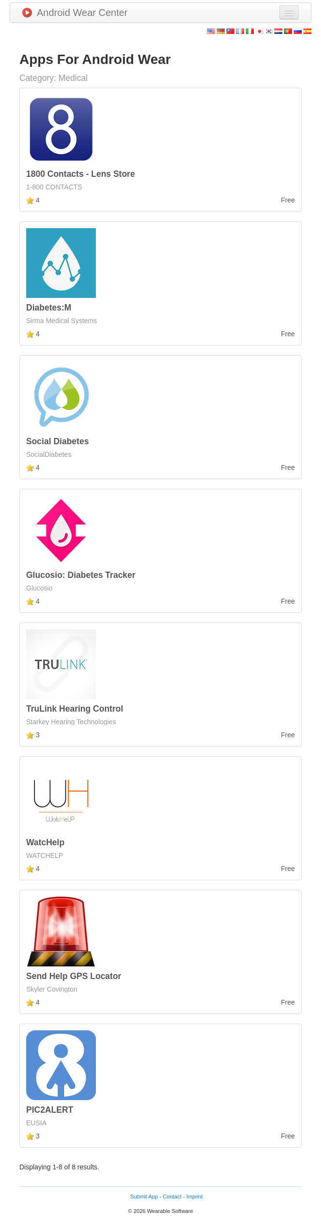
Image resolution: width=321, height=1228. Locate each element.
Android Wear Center (75, 12)
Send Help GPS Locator (73, 976)
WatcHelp (45, 842)
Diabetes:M (48, 307)
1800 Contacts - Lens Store (80, 174)
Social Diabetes (57, 441)
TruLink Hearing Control (74, 709)
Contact (172, 1196)
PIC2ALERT (49, 1110)
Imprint (194, 1196)
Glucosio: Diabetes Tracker (81, 575)
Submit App (144, 1196)
